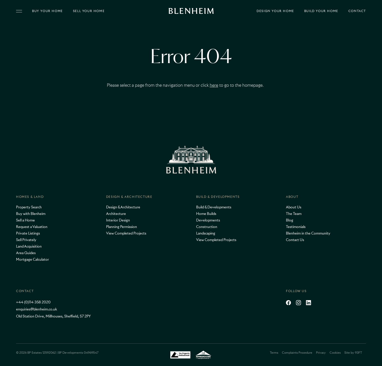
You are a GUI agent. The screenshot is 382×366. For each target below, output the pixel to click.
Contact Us (295, 240)
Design (275, 11)
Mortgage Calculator (32, 259)
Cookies (335, 352)
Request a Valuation (31, 226)
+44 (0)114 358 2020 (33, 302)
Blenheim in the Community (308, 233)
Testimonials (295, 226)
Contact (357, 11)
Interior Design (118, 220)
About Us (293, 207)
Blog (289, 220)
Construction (206, 226)
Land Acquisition (29, 246)
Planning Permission (121, 226)
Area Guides (26, 253)
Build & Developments (218, 197)
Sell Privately (26, 240)
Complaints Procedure (297, 352)
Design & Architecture (129, 197)
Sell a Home (25, 220)
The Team (293, 213)
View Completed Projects (126, 233)
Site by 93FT (353, 352)
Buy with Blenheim (30, 213)
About (292, 197)
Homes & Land (30, 197)
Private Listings (28, 233)
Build (321, 11)
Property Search (29, 207)
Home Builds (206, 213)
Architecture (116, 213)
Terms (274, 352)
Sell (89, 11)
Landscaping (205, 233)
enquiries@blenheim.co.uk (36, 309)
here (214, 85)
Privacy (321, 352)
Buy (47, 11)
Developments (208, 220)
